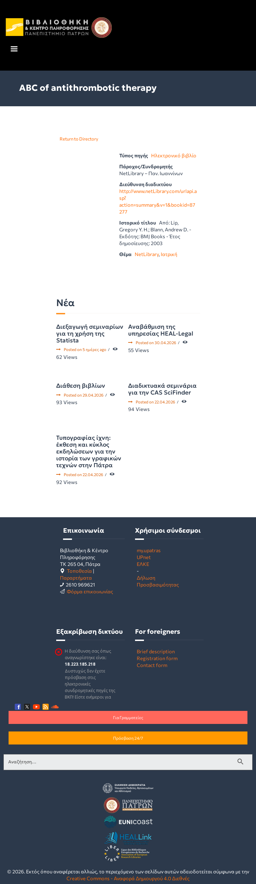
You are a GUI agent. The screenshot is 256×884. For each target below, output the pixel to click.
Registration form (157, 658)
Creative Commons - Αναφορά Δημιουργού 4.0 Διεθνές (128, 878)
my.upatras (149, 550)
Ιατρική (169, 254)
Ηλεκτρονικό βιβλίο (173, 155)
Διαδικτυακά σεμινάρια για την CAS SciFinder (162, 389)
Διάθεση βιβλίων (80, 385)
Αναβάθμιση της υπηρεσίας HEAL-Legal (160, 330)
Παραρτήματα (76, 577)
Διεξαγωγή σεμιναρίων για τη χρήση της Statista (89, 333)
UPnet (144, 557)
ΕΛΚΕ (143, 564)
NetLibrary (147, 254)
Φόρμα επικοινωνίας (90, 591)
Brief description (156, 651)
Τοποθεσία (79, 571)
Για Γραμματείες (128, 717)
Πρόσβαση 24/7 (128, 738)
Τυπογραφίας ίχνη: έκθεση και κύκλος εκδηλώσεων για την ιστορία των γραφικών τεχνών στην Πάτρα (88, 451)
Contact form (152, 665)
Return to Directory (79, 139)
